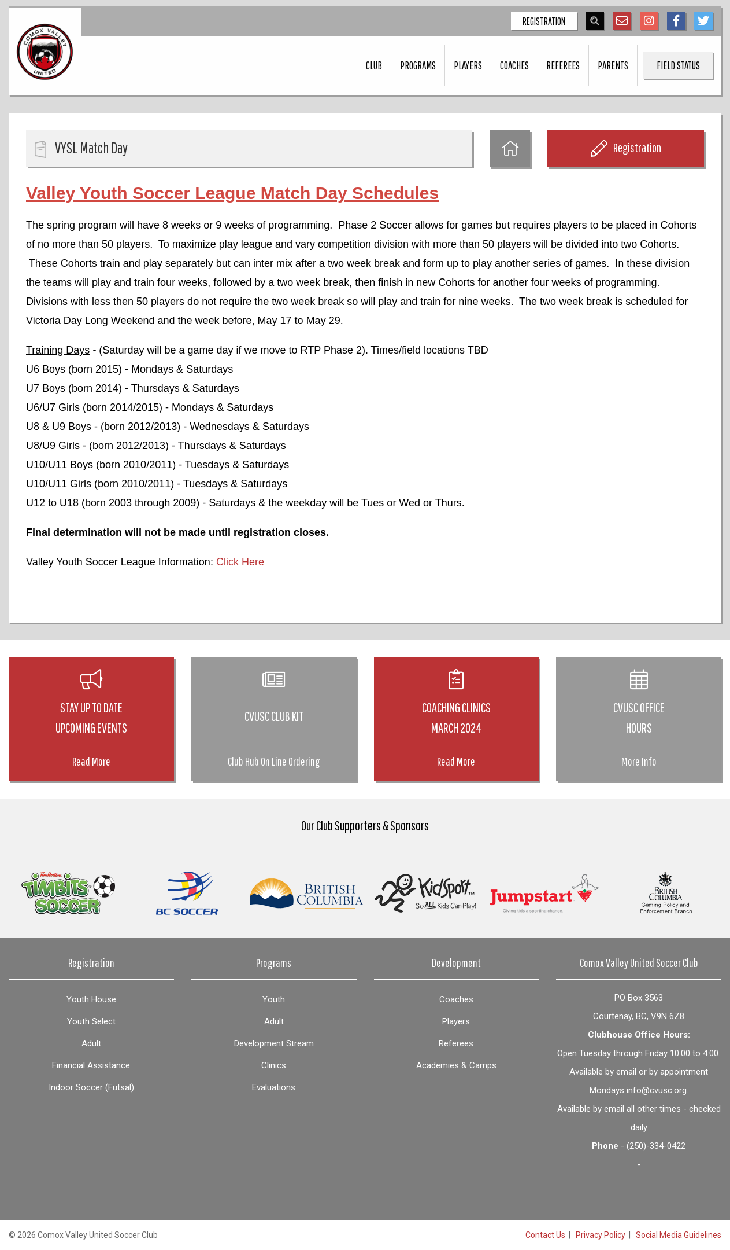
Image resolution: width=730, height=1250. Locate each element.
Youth (273, 999)
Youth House (91, 999)
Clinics (273, 1065)
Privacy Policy (600, 1235)
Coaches (514, 65)
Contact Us (545, 1235)
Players (468, 65)
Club (374, 65)
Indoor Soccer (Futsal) (91, 1087)
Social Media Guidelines (678, 1235)
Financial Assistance (91, 1065)
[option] (68, 893)
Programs (418, 65)
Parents (613, 65)
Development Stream (274, 1043)
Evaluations (273, 1087)
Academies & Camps (456, 1065)
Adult (91, 1043)
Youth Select (91, 1021)
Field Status (678, 65)
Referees (563, 65)
